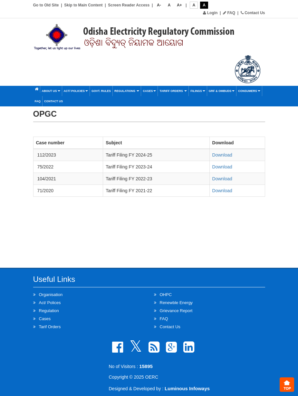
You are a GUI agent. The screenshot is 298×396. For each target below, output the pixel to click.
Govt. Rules (101, 91)
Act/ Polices (50, 302)
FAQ (229, 13)
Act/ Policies (76, 91)
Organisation (51, 294)
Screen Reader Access (128, 5)
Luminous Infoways (187, 388)
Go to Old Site (46, 5)
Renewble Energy (176, 302)
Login (210, 13)
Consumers (249, 91)
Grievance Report (176, 310)
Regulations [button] (126, 91)
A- (159, 5)
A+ (179, 5)
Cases (149, 91)
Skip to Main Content (83, 5)
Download (222, 155)
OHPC (166, 294)
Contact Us (253, 13)
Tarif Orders (50, 326)
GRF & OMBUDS (222, 91)
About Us (51, 91)
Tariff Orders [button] (173, 91)
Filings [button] (197, 91)
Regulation (49, 310)
